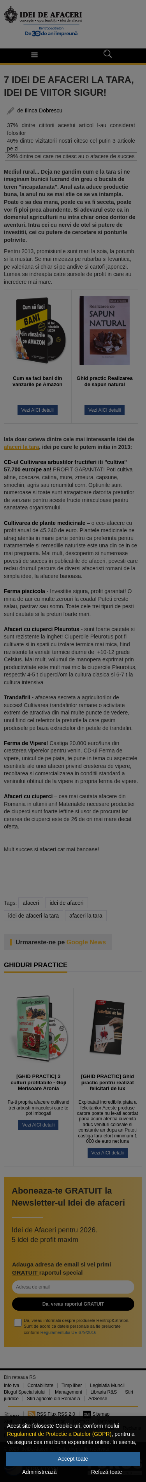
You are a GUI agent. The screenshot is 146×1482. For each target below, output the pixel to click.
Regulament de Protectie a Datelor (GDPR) (59, 1434)
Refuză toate (106, 1472)
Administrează (39, 1472)
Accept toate (73, 1459)
